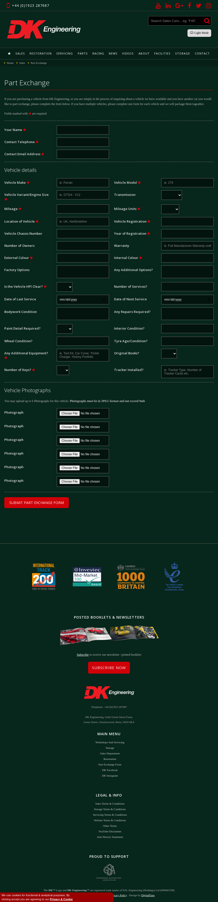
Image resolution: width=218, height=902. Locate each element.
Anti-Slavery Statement (110, 836)
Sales (21, 53)
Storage (181, 53)
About (143, 53)
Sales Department (110, 752)
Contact (200, 53)
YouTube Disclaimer (109, 830)
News (113, 53)
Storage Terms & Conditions (110, 808)
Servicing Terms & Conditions (110, 814)
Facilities (161, 53)
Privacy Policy (119, 894)
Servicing (65, 53)
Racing (98, 53)
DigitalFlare (148, 894)
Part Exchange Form (109, 763)
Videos (127, 53)
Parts (83, 53)
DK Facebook (110, 769)
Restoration (41, 53)
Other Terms (110, 825)
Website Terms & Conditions (110, 819)
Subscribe (83, 654)
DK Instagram (110, 775)
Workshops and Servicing (109, 741)
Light (199, 33)
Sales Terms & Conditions (109, 803)
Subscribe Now (109, 667)
